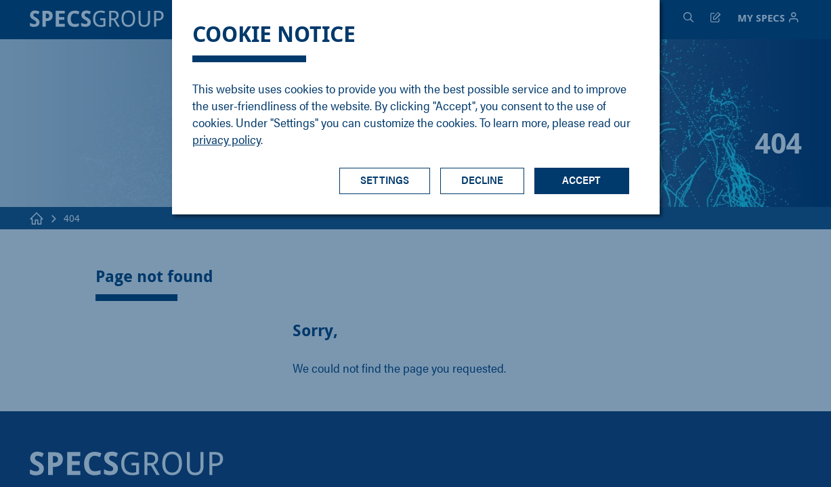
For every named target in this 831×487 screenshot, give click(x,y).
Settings (384, 179)
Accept (581, 179)
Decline (482, 179)
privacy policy (226, 139)
